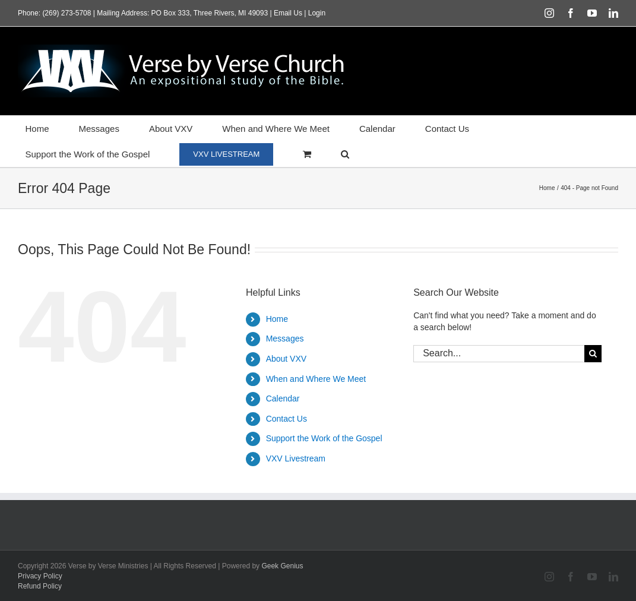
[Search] (593, 353)
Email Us (288, 13)
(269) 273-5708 (66, 13)
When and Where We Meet (316, 379)
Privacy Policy (40, 576)
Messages (285, 338)
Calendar (283, 398)
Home (277, 319)
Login (316, 13)
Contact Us (286, 418)
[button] (345, 154)
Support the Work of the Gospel (324, 438)
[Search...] (498, 353)
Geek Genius (282, 566)
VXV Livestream (295, 458)
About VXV (286, 358)
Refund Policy (40, 586)
